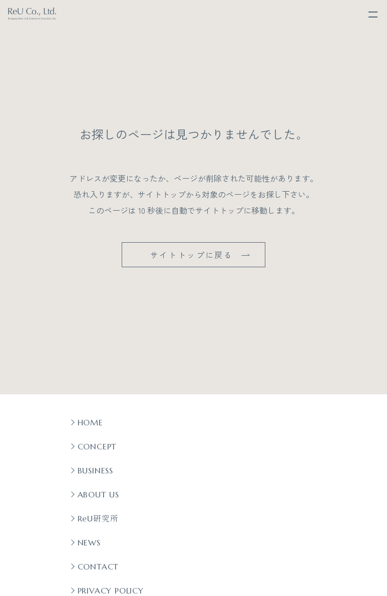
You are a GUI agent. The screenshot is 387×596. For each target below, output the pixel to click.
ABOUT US (98, 494)
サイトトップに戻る (191, 255)
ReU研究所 (98, 518)
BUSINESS (95, 470)
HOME (90, 422)
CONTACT (98, 566)
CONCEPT (97, 446)
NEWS (89, 542)
